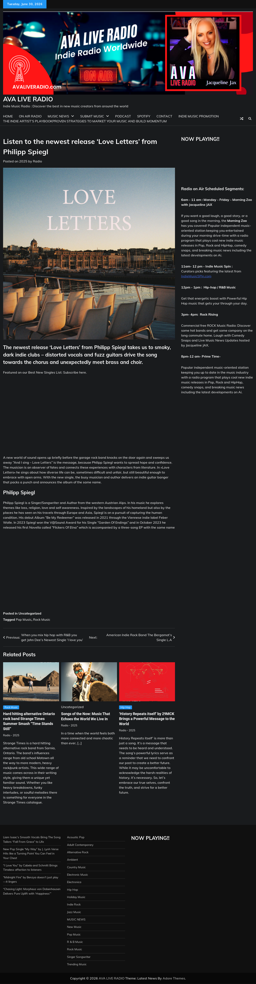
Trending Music (77, 964)
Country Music (76, 867)
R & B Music (75, 942)
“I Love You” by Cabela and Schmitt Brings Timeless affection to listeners (27, 870)
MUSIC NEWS (76, 919)
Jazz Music (74, 912)
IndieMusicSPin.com (196, 276)
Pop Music (23, 619)
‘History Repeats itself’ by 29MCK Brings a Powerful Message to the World (141, 719)
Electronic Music (77, 874)
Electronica (74, 882)
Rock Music (41, 619)
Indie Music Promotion (198, 116)
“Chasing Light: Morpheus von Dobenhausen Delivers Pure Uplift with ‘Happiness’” (29, 898)
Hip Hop (125, 707)
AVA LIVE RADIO (28, 99)
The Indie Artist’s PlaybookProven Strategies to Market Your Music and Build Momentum (85, 121)
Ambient (73, 859)
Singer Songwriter (79, 957)
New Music (74, 927)
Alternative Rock (78, 852)
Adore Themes (174, 978)
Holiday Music (76, 897)
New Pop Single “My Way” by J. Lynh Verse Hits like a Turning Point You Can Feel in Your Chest (29, 853)
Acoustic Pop (76, 837)
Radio (37, 161)
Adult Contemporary (81, 845)
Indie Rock (74, 904)
